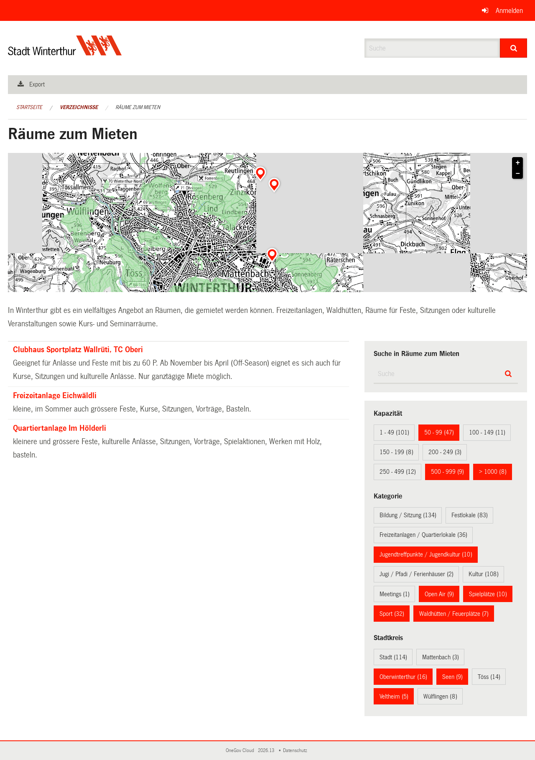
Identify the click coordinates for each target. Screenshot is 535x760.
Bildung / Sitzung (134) (408, 515)
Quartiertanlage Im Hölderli (59, 428)
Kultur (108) (484, 574)
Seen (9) (452, 677)
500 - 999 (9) (447, 471)
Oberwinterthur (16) (403, 677)
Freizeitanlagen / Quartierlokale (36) (423, 534)
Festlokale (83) (469, 515)
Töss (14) (489, 677)
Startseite (29, 107)
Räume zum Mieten (137, 107)
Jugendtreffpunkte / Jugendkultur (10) (426, 554)
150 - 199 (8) (396, 452)
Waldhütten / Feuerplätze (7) (454, 613)
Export (37, 84)
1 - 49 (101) (394, 432)
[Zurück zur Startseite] (65, 52)
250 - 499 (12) (398, 471)
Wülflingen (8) (440, 696)
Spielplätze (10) (488, 594)
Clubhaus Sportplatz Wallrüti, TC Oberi (78, 350)
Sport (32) (392, 613)
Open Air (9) (439, 594)
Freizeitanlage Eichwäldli (55, 395)
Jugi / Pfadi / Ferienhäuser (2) (416, 574)
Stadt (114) (393, 657)
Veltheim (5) (394, 696)
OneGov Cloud (241, 750)
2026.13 (267, 750)
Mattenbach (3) (440, 657)
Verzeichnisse (79, 107)
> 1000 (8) (493, 471)
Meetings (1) (395, 594)
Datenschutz (296, 750)
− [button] (518, 174)
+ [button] (518, 163)
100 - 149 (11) (487, 432)
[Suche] (513, 48)
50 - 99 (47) (439, 432)
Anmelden (509, 10)
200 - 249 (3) (444, 452)
